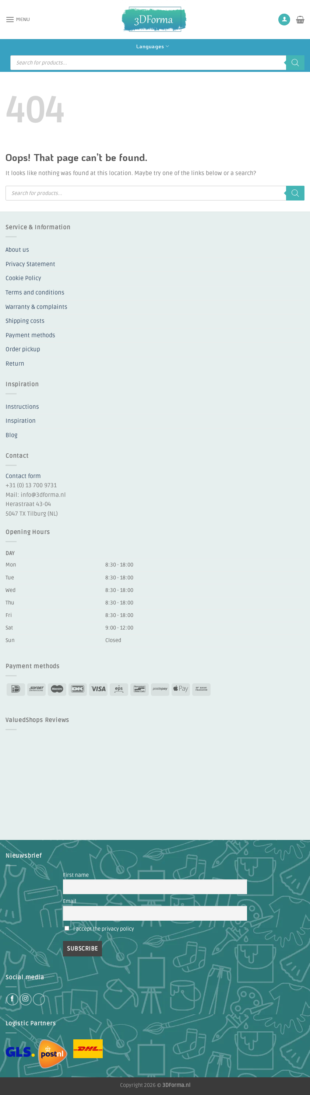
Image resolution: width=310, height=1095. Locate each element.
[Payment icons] (109, 689)
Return (15, 363)
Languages (152, 46)
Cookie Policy (23, 278)
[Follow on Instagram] (26, 999)
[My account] (284, 20)
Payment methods (30, 335)
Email (69, 901)
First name (76, 875)
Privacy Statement (30, 264)
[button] (18, 19)
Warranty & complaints (36, 307)
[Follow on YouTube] (39, 999)
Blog (11, 435)
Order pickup (23, 349)
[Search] (295, 62)
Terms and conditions (35, 292)
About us (17, 250)
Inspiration (21, 421)
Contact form (23, 476)
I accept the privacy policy (103, 929)
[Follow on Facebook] (12, 999)
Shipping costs (25, 321)
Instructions (22, 407)
